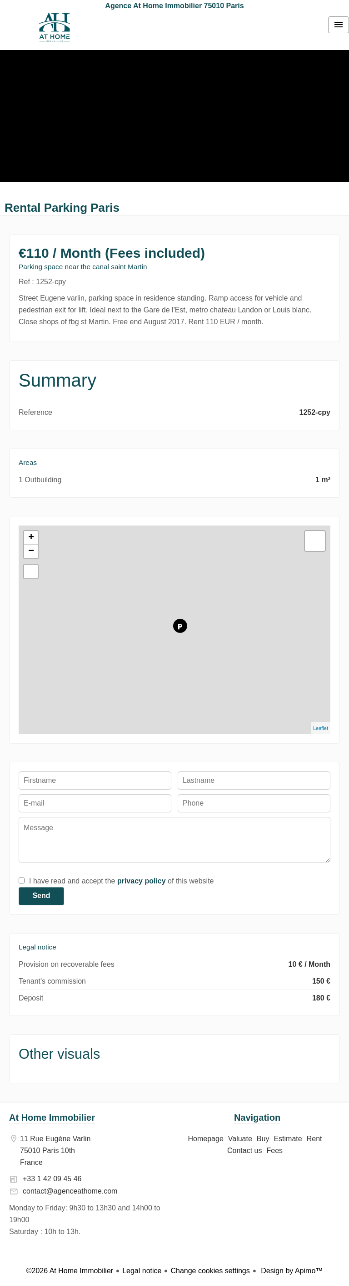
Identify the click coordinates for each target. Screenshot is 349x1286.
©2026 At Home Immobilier (69, 1271)
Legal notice (141, 1271)
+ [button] (31, 538)
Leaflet (320, 728)
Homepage (54, 27)
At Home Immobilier (52, 1117)
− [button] (31, 551)
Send (41, 895)
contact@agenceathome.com (70, 1191)
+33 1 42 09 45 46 (52, 1179)
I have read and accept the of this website (121, 881)
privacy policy (141, 881)
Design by (291, 1271)
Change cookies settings (209, 1271)
